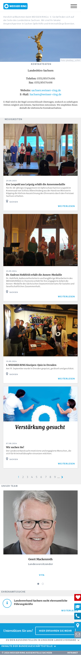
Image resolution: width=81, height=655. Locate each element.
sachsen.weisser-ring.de (46, 90)
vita (42, 575)
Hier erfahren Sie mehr (55, 630)
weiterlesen (66, 206)
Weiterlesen (69, 610)
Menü (74, 5)
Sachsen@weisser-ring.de (45, 94)
